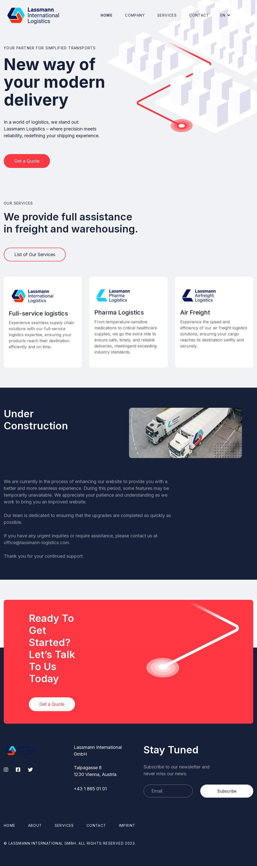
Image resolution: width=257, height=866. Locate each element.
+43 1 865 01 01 (90, 788)
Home (107, 15)
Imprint (127, 825)
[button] (135, 15)
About (35, 825)
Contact (199, 15)
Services (167, 15)
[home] (33, 15)
